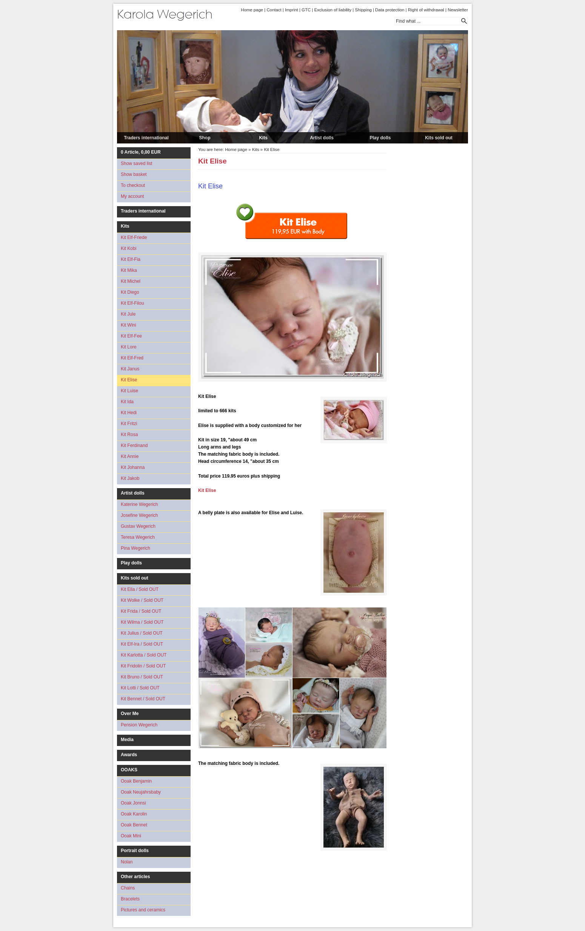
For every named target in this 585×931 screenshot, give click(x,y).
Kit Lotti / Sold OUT (140, 688)
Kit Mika (129, 270)
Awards (129, 754)
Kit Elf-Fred (132, 358)
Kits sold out (439, 137)
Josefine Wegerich (139, 515)
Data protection (389, 10)
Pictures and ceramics (143, 910)
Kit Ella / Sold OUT (140, 589)
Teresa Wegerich (138, 537)
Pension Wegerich (139, 725)
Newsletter (458, 10)
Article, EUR (141, 152)
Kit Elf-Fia (130, 259)
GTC (306, 10)
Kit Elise (129, 379)
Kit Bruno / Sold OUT (142, 677)
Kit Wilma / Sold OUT (142, 622)
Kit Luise (129, 390)
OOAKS (129, 769)
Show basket (134, 174)
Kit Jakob (130, 478)
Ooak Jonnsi (133, 803)
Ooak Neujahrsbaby (141, 792)
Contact (273, 10)
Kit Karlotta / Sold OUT (143, 655)
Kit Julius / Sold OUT (142, 633)
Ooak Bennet (134, 825)
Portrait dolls (135, 850)
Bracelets (130, 899)
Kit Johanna (133, 467)
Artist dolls (322, 137)
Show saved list (136, 163)
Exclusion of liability (332, 10)
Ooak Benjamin (136, 781)
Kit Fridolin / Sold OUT (143, 666)
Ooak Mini (131, 836)
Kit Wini (128, 325)
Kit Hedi (129, 412)
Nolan (126, 862)
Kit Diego (130, 292)
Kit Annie (130, 456)
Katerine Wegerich (139, 504)
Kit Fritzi (129, 423)
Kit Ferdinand (134, 445)
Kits (263, 137)
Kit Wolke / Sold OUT (142, 600)
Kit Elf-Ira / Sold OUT (142, 644)
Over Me (130, 713)
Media (127, 739)
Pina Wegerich (135, 548)
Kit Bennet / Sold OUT (143, 698)
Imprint (291, 10)
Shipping (363, 10)
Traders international (146, 137)
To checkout (133, 185)
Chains (128, 888)
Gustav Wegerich (138, 526)
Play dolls (380, 137)
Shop (205, 137)
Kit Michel (130, 281)
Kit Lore (128, 347)
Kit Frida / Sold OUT (141, 611)
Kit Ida (127, 401)
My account (132, 196)
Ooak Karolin (134, 814)
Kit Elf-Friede (134, 237)
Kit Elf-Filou (132, 303)
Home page (252, 10)
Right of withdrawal (426, 10)
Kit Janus (130, 368)
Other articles (135, 876)
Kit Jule (128, 314)
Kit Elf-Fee (131, 336)
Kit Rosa (129, 434)
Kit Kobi (128, 248)
